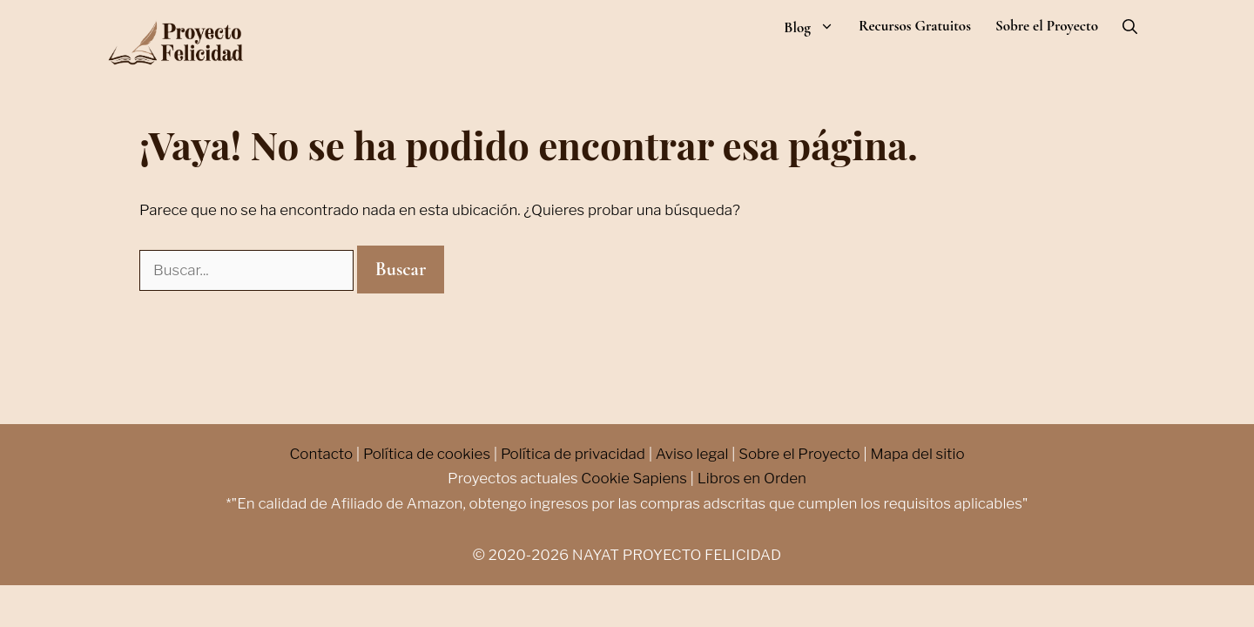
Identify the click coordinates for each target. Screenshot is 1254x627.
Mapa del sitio (917, 453)
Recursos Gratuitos (915, 26)
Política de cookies (426, 453)
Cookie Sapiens (634, 478)
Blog (815, 27)
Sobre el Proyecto (1046, 26)
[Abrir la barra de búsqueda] (1130, 27)
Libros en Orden (752, 478)
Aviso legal (692, 453)
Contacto (321, 453)
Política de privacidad (573, 453)
